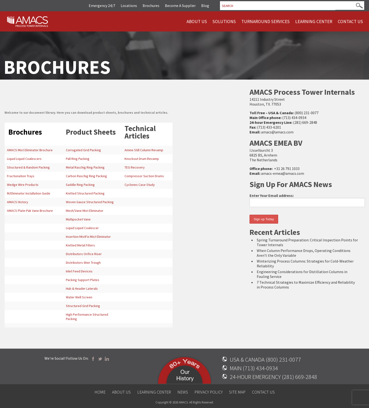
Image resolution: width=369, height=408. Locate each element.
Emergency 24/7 (102, 5)
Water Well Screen (79, 297)
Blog (205, 5)
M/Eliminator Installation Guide (28, 193)
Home (100, 392)
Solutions (224, 21)
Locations (129, 5)
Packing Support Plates (82, 280)
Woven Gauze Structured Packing (90, 202)
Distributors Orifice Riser (84, 254)
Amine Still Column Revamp (144, 150)
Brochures (151, 5)
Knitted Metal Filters (80, 245)
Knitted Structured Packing (85, 193)
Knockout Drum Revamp (142, 159)
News (182, 392)
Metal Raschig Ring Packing (85, 167)
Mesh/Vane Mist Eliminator (84, 210)
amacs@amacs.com (277, 132)
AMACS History (17, 202)
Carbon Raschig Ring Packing (86, 176)
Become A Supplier (180, 5)
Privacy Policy (208, 392)
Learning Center (313, 21)
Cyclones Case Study (140, 184)
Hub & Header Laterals (82, 288)
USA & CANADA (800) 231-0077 (265, 359)
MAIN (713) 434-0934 (254, 368)
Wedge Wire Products (22, 184)
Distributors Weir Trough (83, 262)
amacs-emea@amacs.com (282, 173)
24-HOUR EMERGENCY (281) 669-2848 (273, 377)
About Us (197, 21)
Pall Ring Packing (77, 159)
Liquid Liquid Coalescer (82, 228)
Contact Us (350, 21)
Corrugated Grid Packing (83, 150)
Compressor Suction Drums (144, 176)
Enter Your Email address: (307, 200)
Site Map (237, 392)
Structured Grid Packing (83, 306)
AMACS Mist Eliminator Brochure (30, 150)
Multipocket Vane (78, 219)
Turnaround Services (265, 21)
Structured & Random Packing (28, 167)
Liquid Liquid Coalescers (24, 159)
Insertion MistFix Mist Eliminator (88, 236)
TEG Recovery (135, 167)
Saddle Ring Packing (80, 184)
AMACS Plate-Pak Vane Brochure (30, 210)
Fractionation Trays (20, 176)
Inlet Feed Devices (79, 271)
